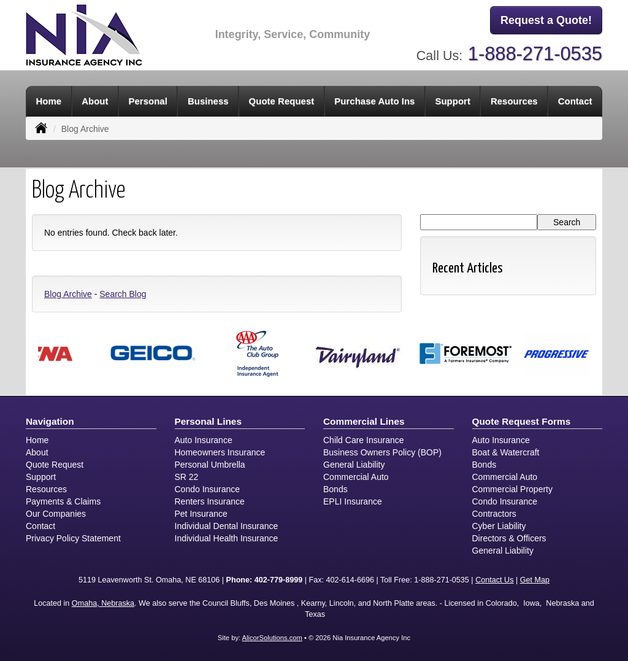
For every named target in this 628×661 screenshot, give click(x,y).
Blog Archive (68, 294)
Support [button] (452, 101)
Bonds (335, 489)
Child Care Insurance (363, 440)
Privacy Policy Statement (73, 538)
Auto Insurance (203, 440)
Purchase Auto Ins (374, 101)
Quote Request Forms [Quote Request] (521, 421)
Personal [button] (148, 101)
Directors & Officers (509, 538)
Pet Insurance (201, 514)
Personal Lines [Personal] (208, 421)
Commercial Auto (356, 477)
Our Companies (56, 514)
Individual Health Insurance (226, 538)
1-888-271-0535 (535, 53)
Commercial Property (512, 489)
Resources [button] (514, 101)
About (37, 452)
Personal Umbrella (210, 465)
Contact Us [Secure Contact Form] (494, 580)
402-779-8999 (278, 580)
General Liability (354, 465)
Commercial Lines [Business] (364, 421)
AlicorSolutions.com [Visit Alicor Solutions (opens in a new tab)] (272, 637)
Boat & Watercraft (506, 452)
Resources (46, 489)
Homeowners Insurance (220, 452)
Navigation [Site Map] (50, 421)
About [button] (95, 101)
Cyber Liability (499, 526)
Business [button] (208, 101)
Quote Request (54, 465)
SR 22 (187, 477)
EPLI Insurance (352, 501)
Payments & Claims (63, 501)
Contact (575, 101)
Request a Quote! (546, 20)
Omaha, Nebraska (103, 603)
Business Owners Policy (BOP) (382, 452)
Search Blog (122, 294)
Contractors (494, 514)
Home (49, 101)
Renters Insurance (210, 501)
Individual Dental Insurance (226, 526)
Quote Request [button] (282, 101)
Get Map (535, 580)
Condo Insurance (207, 489)
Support (41, 477)
